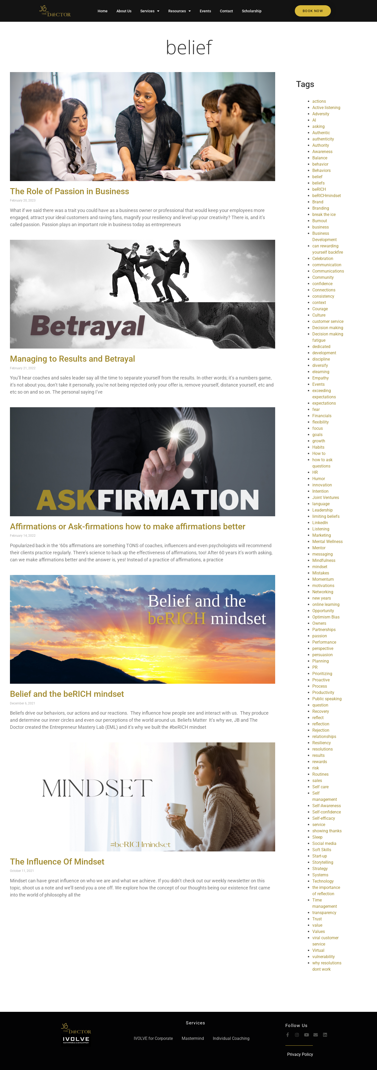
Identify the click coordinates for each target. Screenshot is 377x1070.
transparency (324, 912)
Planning (320, 661)
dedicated (321, 346)
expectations (324, 403)
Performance (324, 642)
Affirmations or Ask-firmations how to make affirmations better (127, 526)
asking (318, 126)
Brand (317, 201)
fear (316, 409)
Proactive (321, 679)
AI (314, 120)
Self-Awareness (326, 805)
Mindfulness (323, 560)
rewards (319, 761)
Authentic (321, 132)
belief (188, 47)
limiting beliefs (326, 516)
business (320, 227)
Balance (319, 157)
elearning (320, 371)
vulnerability (323, 956)
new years (321, 598)
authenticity (323, 139)
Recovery (320, 711)
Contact (226, 11)
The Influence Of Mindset (57, 862)
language (321, 503)
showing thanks (327, 830)
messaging (322, 554)
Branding (320, 208)
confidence (322, 283)
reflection (320, 723)
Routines (320, 774)
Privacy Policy (300, 1054)
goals (317, 434)
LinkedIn (320, 522)
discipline (321, 359)
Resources (179, 11)
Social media (324, 843)
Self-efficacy (323, 818)
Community (323, 277)
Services (149, 11)
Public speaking (327, 698)
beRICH (319, 189)
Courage (320, 308)
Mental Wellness (327, 541)
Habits (318, 447)
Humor (318, 478)
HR (315, 472)
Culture (318, 315)
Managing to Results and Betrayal (72, 359)
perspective (322, 648)
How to (318, 453)
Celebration (322, 258)
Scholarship (252, 11)
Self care (320, 786)
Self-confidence (326, 812)
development (324, 352)
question (320, 705)
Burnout (319, 220)
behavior (320, 164)
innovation (322, 484)
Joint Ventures (325, 497)
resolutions (322, 749)
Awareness (322, 151)
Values (318, 931)
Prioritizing (322, 673)
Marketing (321, 535)
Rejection (320, 730)
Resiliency (321, 742)
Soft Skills (321, 849)
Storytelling (322, 862)
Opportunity (323, 610)
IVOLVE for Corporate (153, 1038)
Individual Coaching (231, 1038)
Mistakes (320, 573)
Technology (323, 881)
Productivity (323, 692)
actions (319, 101)
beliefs (318, 183)
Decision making (327, 327)
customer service (327, 321)
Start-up (319, 856)
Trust (317, 918)
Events (205, 11)
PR (315, 667)
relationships (324, 736)
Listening (320, 528)
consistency (323, 296)
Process (319, 686)
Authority (320, 145)
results (318, 755)
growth (318, 440)
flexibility (320, 422)
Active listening (326, 107)
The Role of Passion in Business (69, 191)
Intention (320, 491)
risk (315, 767)
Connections (323, 289)
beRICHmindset (326, 195)
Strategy (320, 868)
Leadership (322, 510)
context (319, 302)
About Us (124, 11)
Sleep (317, 837)
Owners (319, 623)
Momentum (323, 579)
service (318, 824)
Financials (321, 415)
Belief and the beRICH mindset (67, 694)
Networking (322, 591)
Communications (328, 271)
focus (317, 428)
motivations (323, 585)
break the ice (324, 214)
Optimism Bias (326, 617)
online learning (326, 604)
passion (319, 635)
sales (317, 780)
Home (103, 11)
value (317, 925)
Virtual (318, 950)
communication (326, 264)
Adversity (320, 113)
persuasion (322, 654)
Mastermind (193, 1038)
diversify (320, 365)
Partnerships (324, 629)
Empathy (320, 378)
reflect (318, 717)
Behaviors (321, 170)
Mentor (318, 547)
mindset (319, 566)
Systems (320, 874)
